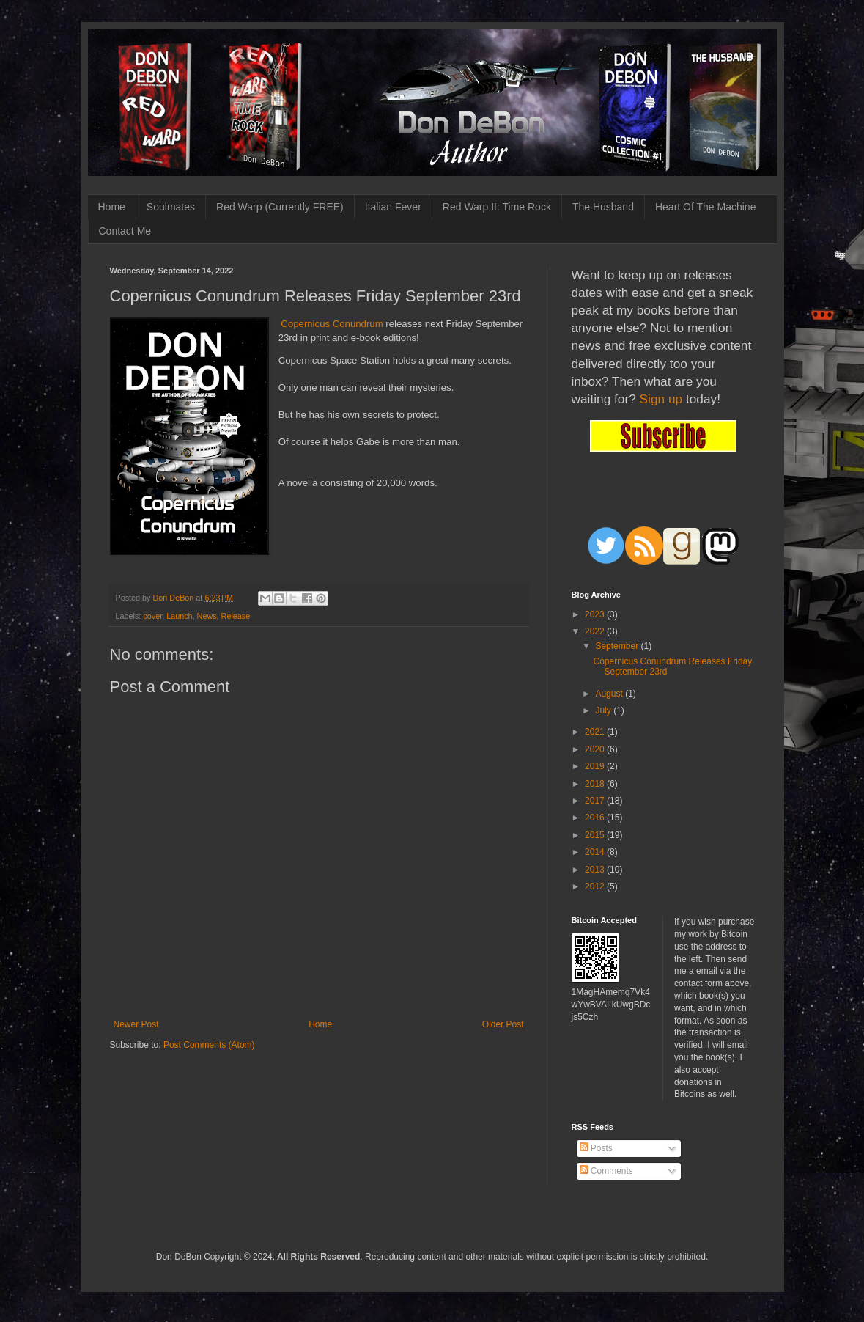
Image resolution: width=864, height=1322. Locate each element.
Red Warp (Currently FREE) (280, 207)
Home (111, 207)
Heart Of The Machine (705, 207)
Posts (596, 1148)
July (604, 710)
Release (236, 616)
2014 (596, 852)
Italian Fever (393, 207)
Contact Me (125, 231)
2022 (596, 631)
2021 (596, 732)
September (617, 646)
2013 (596, 869)
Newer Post (136, 1024)
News (207, 616)
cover (152, 616)
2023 (596, 614)
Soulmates (171, 207)
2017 (596, 801)
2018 (596, 784)
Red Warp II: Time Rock (497, 207)
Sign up (661, 399)
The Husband (603, 207)
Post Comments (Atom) (209, 1045)
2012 (596, 886)
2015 (596, 835)
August (610, 693)
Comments (606, 1171)
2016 (596, 817)
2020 (596, 749)
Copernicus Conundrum (332, 323)
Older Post (503, 1024)
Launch (179, 616)
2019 (596, 766)
